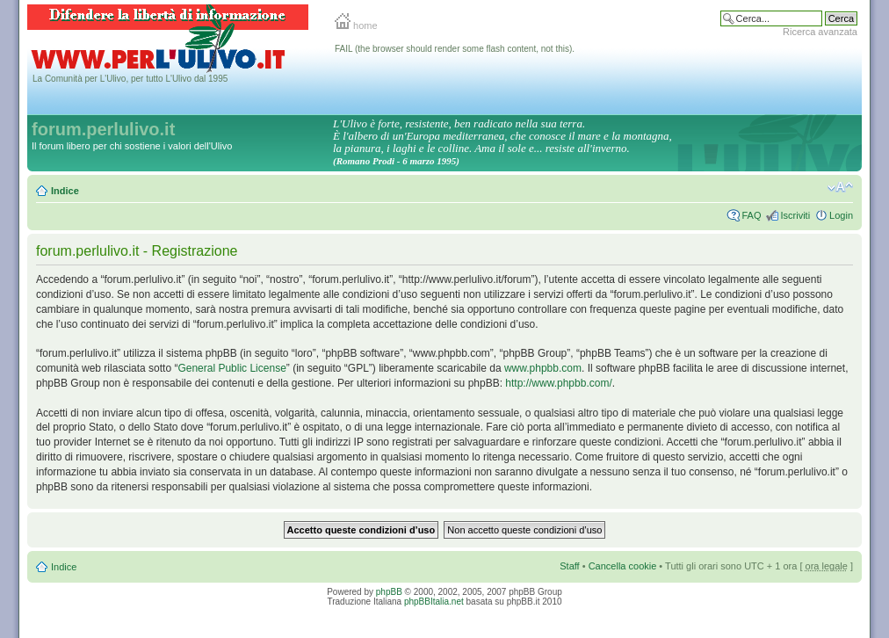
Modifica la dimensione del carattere (840, 187)
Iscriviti (795, 215)
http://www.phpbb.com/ (558, 383)
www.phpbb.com (543, 368)
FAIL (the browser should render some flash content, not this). (455, 49)
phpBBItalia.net (434, 601)
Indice (65, 190)
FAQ (751, 215)
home (356, 25)
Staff (569, 566)
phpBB (389, 592)
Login (841, 215)
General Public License (231, 368)
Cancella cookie (623, 566)
